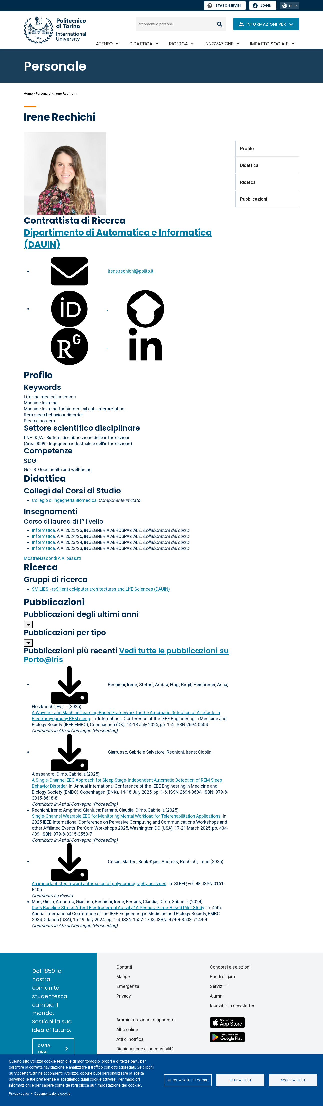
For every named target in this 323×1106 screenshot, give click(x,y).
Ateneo (104, 44)
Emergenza (127, 986)
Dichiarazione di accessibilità (145, 1049)
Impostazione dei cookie (188, 1080)
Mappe (123, 976)
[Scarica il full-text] (69, 684)
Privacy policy (19, 1094)
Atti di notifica (129, 1039)
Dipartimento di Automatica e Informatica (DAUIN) (118, 238)
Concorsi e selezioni (230, 967)
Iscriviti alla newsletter (232, 1005)
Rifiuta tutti (240, 1080)
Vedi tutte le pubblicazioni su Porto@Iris (126, 655)
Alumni (217, 996)
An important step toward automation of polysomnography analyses (99, 883)
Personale (43, 94)
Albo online (127, 1029)
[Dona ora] (53, 1048)
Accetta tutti (293, 1080)
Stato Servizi (224, 5)
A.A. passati (52, 558)
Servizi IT (219, 986)
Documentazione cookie (52, 1094)
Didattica (140, 44)
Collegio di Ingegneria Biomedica (64, 500)
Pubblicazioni (54, 602)
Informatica (43, 530)
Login (266, 5)
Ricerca (178, 44)
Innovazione (219, 44)
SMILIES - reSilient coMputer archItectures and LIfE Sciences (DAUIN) (101, 589)
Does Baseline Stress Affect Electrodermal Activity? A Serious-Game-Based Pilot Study (118, 907)
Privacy (123, 996)
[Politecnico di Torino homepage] (55, 30)
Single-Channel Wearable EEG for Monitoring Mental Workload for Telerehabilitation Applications (126, 816)
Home (28, 94)
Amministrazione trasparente (145, 1019)
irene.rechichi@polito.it (130, 271)
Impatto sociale (269, 44)
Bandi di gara (222, 976)
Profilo (38, 375)
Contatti (124, 967)
